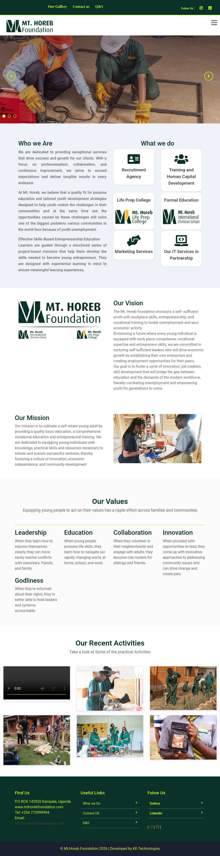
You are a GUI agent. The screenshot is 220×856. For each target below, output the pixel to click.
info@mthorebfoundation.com (39, 823)
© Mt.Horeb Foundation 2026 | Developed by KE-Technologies (110, 848)
